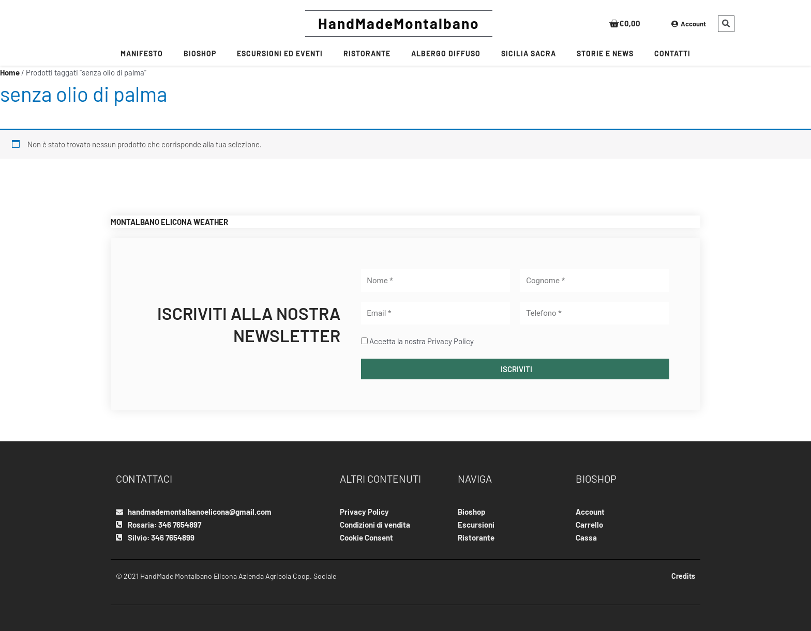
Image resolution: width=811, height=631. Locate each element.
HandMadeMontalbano (398, 23)
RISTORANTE (367, 53)
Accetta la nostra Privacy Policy (421, 341)
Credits (683, 576)
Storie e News (605, 53)
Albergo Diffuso (445, 53)
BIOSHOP (200, 53)
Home (10, 72)
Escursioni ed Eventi (280, 53)
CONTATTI (672, 53)
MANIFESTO (142, 53)
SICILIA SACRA (528, 53)
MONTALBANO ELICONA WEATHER (169, 221)
